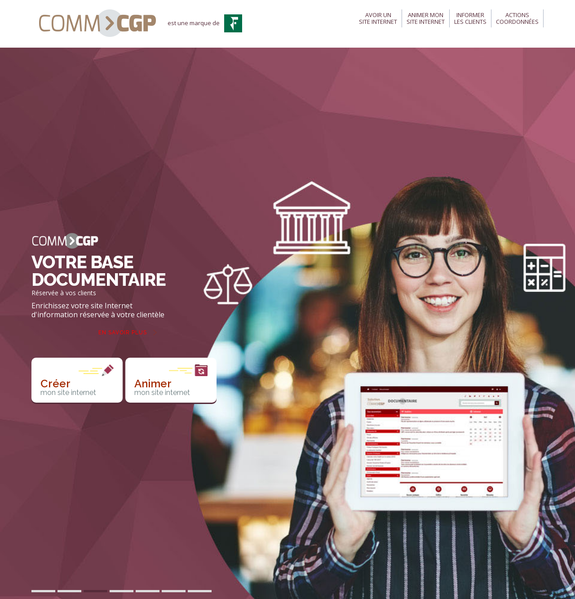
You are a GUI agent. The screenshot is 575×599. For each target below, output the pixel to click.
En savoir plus (122, 332)
